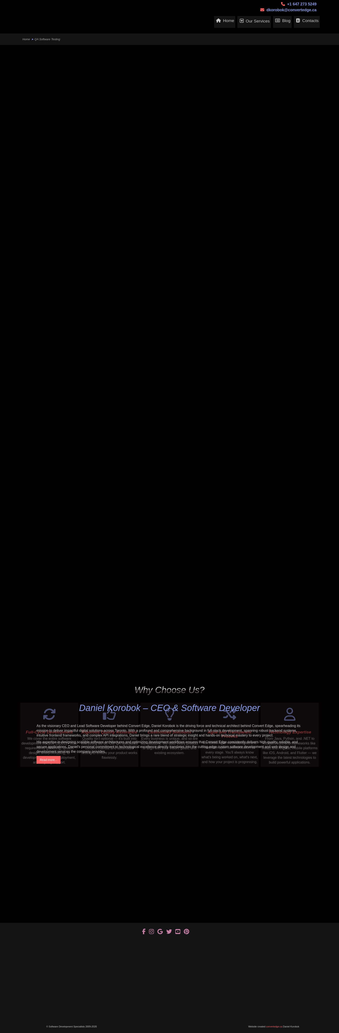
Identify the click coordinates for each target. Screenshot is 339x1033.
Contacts (306, 22)
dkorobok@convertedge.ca (291, 10)
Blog (276, 22)
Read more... (48, 760)
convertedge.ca (274, 1026)
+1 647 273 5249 (302, 4)
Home (205, 22)
